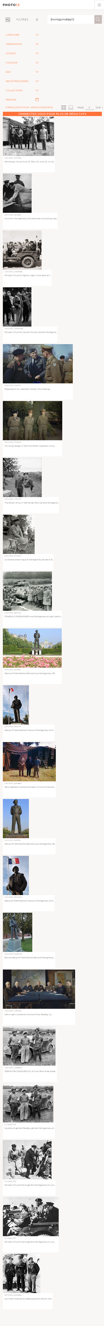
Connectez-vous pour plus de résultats (52, 113)
